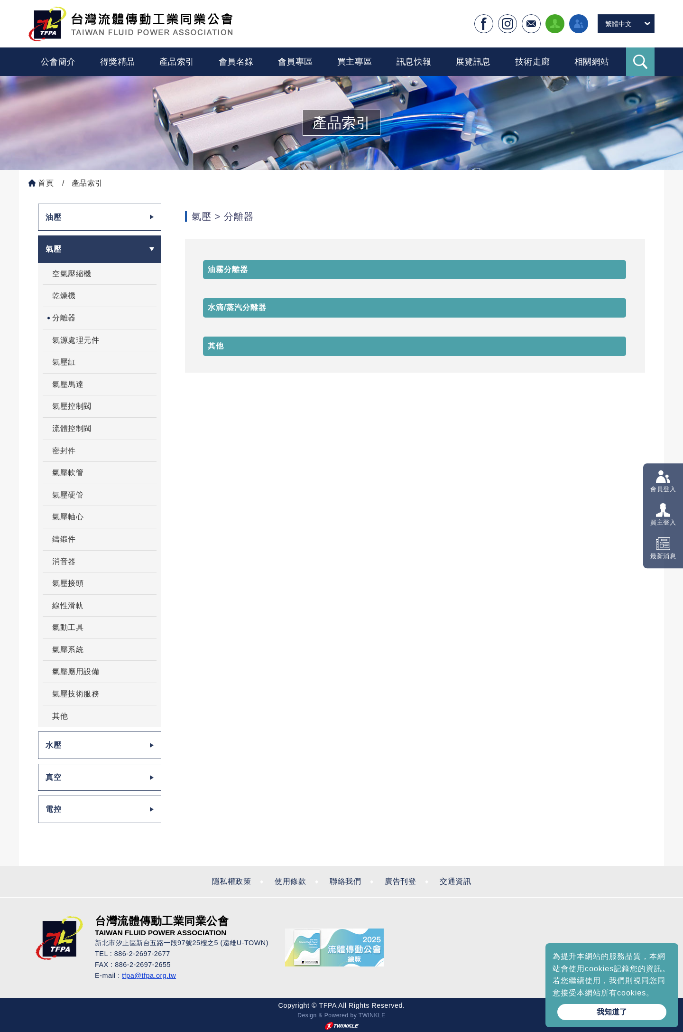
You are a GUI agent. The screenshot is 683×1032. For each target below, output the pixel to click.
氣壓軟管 (67, 473)
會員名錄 (236, 61)
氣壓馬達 (67, 384)
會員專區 (295, 61)
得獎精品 (117, 61)
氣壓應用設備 (75, 671)
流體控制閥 (72, 428)
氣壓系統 (67, 650)
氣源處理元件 (75, 340)
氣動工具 (67, 627)
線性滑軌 (67, 605)
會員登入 (663, 489)
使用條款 (290, 881)
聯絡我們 (345, 881)
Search (640, 61)
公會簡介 (58, 61)
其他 (60, 716)
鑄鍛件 (64, 539)
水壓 (53, 745)
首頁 (46, 183)
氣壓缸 (64, 362)
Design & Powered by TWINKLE (341, 1015)
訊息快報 (414, 61)
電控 (53, 809)
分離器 (64, 318)
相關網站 (591, 61)
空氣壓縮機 (72, 274)
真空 (53, 777)
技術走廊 (532, 61)
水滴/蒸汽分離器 (237, 307)
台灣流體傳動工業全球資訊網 (130, 23)
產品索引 (176, 61)
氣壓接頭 (67, 583)
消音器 (64, 561)
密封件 (64, 451)
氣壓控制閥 (72, 406)
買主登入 (663, 522)
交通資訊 (455, 881)
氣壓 (53, 249)
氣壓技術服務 (75, 694)
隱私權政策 (231, 881)
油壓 (53, 217)
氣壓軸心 (67, 517)
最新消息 (663, 556)
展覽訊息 (473, 61)
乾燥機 (64, 295)
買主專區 (354, 61)
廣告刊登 (400, 881)
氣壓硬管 (67, 495)
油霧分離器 (228, 269)
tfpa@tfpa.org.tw (149, 975)
